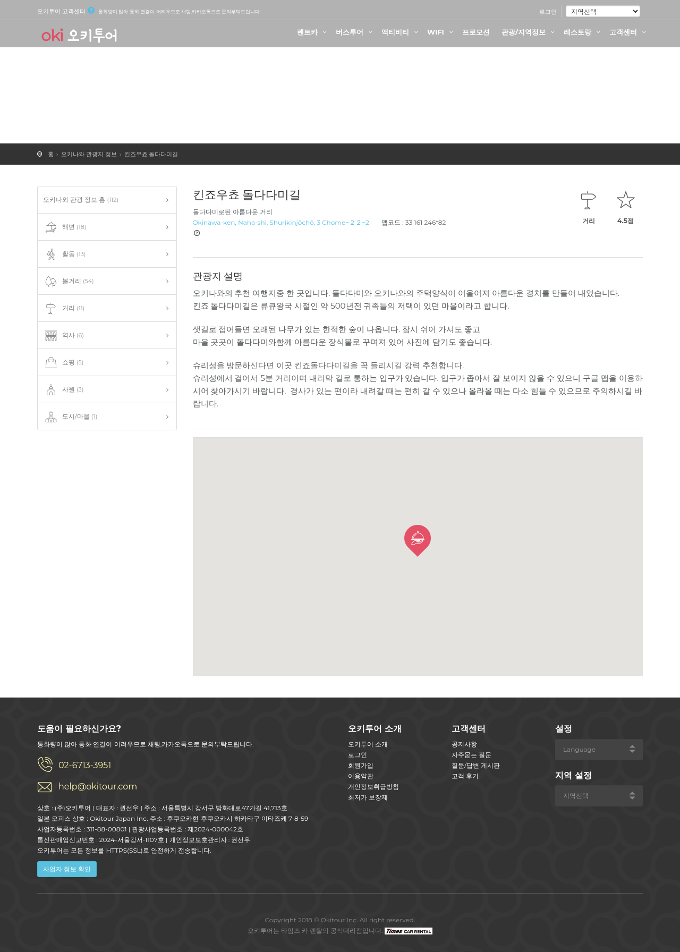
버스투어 (355, 32)
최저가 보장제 (368, 797)
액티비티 (401, 32)
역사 (63, 336)
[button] (418, 541)
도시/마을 (70, 417)
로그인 (548, 11)
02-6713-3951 (84, 765)
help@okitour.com (97, 786)
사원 (63, 390)
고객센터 (629, 32)
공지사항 (464, 744)
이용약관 (360, 776)
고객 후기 (465, 776)
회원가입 (360, 765)
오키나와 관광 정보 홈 (80, 199)
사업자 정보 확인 (67, 869)
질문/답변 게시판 (476, 765)
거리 (63, 308)
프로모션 (476, 32)
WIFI (441, 32)
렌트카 (313, 32)
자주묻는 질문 (471, 755)
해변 (64, 227)
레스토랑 (583, 32)
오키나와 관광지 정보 (89, 154)
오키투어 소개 (368, 744)
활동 (64, 254)
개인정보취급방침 (373, 786)
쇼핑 (63, 363)
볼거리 (68, 281)
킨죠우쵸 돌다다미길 (151, 154)
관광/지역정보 (529, 32)
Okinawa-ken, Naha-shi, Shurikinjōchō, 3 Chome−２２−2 (281, 222)
